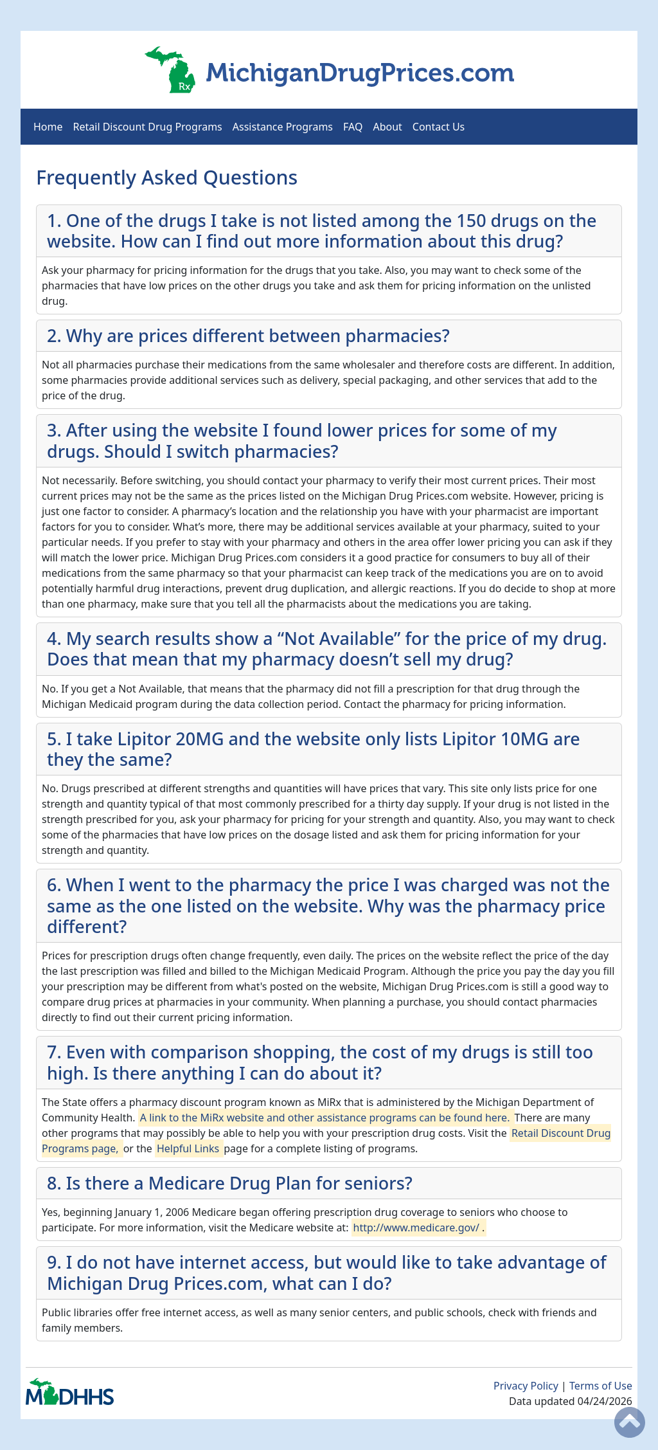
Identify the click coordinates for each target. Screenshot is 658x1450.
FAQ (352, 127)
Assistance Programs (283, 127)
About (387, 127)
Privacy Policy (527, 1386)
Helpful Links (189, 1148)
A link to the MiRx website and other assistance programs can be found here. (325, 1117)
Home (48, 127)
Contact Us (439, 127)
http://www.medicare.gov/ (418, 1227)
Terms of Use (600, 1386)
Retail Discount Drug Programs (147, 127)
